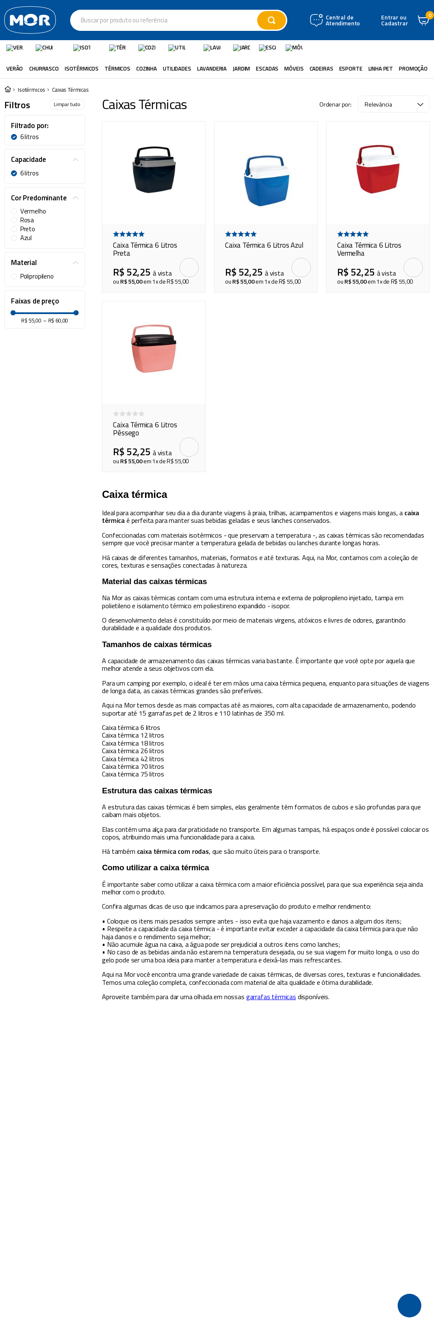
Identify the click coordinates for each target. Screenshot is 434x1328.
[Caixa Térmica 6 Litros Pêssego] (153, 386)
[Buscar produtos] (292, 20)
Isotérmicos (31, 89)
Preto (27, 228)
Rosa (27, 220)
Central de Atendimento (384, 20)
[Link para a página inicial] (7, 89)
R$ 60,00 (56, 476)
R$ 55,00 (31, 476)
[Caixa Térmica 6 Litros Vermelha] (378, 206)
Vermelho (33, 211)
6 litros (29, 136)
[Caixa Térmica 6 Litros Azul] (265, 206)
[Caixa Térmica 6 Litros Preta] (153, 206)
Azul (26, 237)
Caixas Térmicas (70, 89)
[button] (44, 125)
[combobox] (199, 20)
